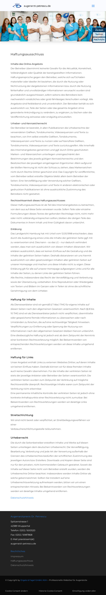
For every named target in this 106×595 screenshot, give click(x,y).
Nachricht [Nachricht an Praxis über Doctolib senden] (99, 40)
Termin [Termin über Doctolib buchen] (99, 34)
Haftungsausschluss (22, 560)
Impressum (17, 556)
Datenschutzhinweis (22, 497)
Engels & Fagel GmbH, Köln (34, 580)
